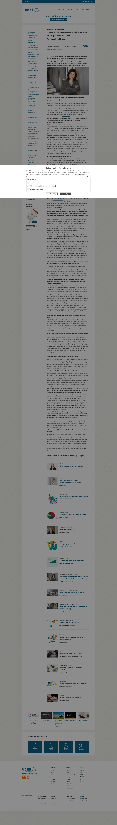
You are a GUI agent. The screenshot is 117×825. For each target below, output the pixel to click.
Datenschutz (82, 174)
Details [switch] (89, 177)
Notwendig (33, 179)
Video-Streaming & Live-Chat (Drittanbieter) (43, 186)
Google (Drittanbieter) (36, 189)
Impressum (29, 177)
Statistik (32, 183)
